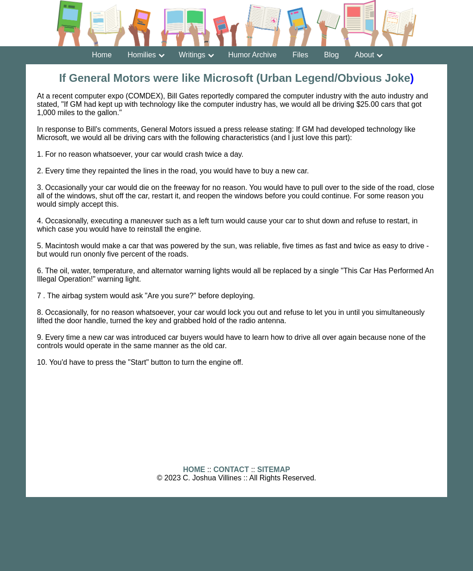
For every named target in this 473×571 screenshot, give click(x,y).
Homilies (141, 55)
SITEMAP (273, 469)
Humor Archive (252, 55)
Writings (192, 55)
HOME (194, 469)
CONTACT (231, 469)
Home (102, 55)
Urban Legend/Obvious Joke (335, 78)
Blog (331, 55)
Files (300, 55)
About (364, 55)
